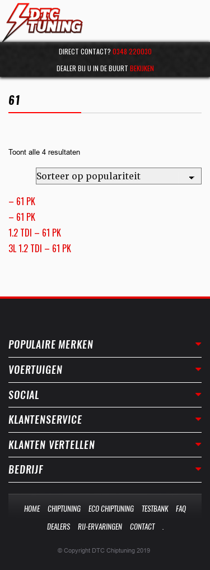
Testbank (155, 508)
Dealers (58, 526)
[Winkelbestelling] (119, 176)
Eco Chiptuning (111, 508)
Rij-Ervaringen (100, 526)
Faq (181, 508)
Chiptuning (64, 508)
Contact (142, 526)
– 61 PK (21, 201)
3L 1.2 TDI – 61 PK (39, 248)
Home (32, 508)
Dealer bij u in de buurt (105, 68)
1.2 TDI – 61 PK (34, 232)
